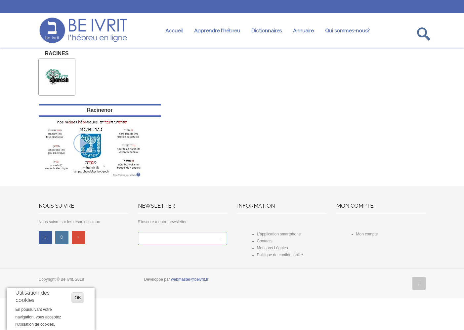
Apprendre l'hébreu (217, 31)
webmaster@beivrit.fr (190, 311)
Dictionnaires (266, 31)
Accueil (174, 31)
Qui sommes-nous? (347, 31)
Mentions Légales (272, 279)
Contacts (265, 272)
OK (77, 297)
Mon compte (367, 266)
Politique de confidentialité (280, 286)
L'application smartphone (279, 266)
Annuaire (303, 31)
